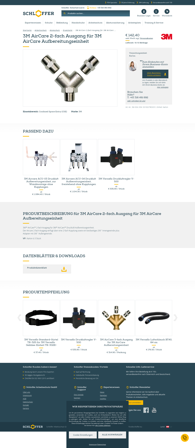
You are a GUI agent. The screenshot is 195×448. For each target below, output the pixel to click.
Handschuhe (78, 23)
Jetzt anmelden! (134, 419)
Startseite (27, 30)
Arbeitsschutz (95, 23)
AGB (24, 415)
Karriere (26, 425)
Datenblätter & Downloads (89, 128)
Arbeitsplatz (134, 23)
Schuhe (48, 23)
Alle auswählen (112, 435)
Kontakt (26, 421)
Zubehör (31, 128)
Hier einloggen (162, 87)
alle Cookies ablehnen (102, 425)
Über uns (26, 408)
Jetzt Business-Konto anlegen (157, 74)
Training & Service (154, 23)
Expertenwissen (33, 23)
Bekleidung (62, 23)
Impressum (27, 412)
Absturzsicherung (115, 23)
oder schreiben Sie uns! (136, 101)
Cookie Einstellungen (83, 435)
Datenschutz (28, 418)
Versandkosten (146, 38)
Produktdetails (55, 128)
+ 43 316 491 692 (99, 8)
